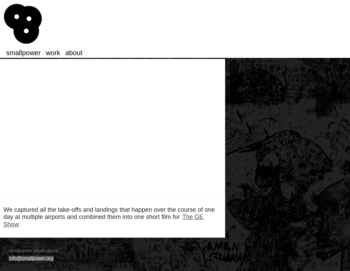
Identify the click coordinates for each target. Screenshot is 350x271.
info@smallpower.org (31, 258)
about (73, 53)
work (53, 53)
